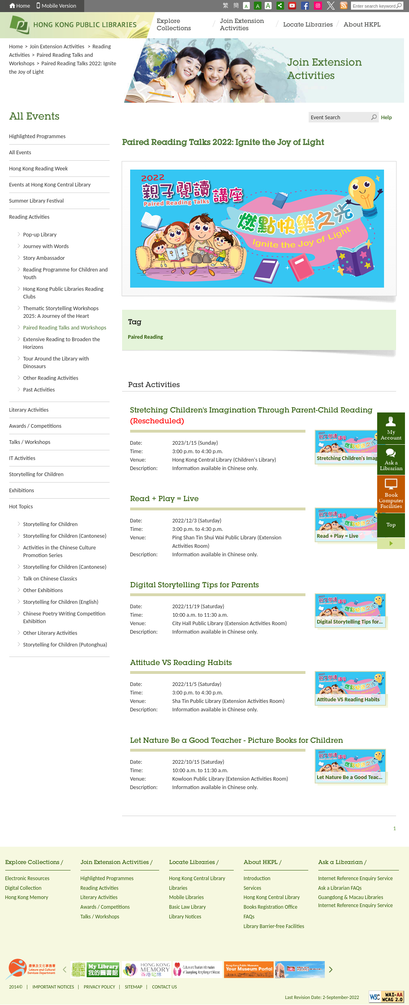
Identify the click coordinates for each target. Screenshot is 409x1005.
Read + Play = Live (164, 499)
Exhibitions (21, 490)
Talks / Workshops (29, 442)
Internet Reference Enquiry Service (355, 878)
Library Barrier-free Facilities (274, 926)
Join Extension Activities (242, 25)
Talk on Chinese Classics (50, 578)
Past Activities (39, 389)
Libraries (178, 888)
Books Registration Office (271, 906)
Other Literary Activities (50, 633)
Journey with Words (46, 246)
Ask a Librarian (391, 466)
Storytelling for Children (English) (61, 602)
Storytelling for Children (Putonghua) (65, 644)
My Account (391, 435)
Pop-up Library (40, 234)
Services (253, 888)
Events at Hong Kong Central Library (50, 184)
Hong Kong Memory (26, 897)
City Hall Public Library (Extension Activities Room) (229, 623)
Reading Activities (29, 216)
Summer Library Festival (36, 200)
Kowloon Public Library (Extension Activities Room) (230, 778)
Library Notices (185, 916)
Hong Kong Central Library (197, 878)
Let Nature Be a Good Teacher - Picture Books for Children (236, 741)
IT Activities (22, 458)
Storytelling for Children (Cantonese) (65, 536)
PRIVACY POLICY (99, 987)
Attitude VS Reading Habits (181, 663)
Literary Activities (29, 409)
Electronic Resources (27, 878)
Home (23, 5)
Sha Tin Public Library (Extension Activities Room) (228, 701)
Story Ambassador (44, 258)
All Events (20, 152)
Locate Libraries (308, 25)
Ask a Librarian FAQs (340, 888)
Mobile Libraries (186, 897)
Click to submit (373, 117)
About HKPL (362, 25)
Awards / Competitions (35, 426)
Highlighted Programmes (37, 136)
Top (391, 525)
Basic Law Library (187, 906)
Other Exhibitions (43, 590)
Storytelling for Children (36, 474)
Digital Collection (23, 888)
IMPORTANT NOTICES (53, 987)
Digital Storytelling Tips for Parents (194, 585)
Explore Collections (174, 25)
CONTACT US (164, 987)
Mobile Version (59, 5)
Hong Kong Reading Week (38, 168)
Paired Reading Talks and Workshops (64, 327)
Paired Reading (145, 337)
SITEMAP (133, 987)
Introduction (257, 878)
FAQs (249, 916)
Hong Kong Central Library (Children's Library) (224, 459)
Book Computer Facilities (391, 501)
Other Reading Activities (51, 378)
